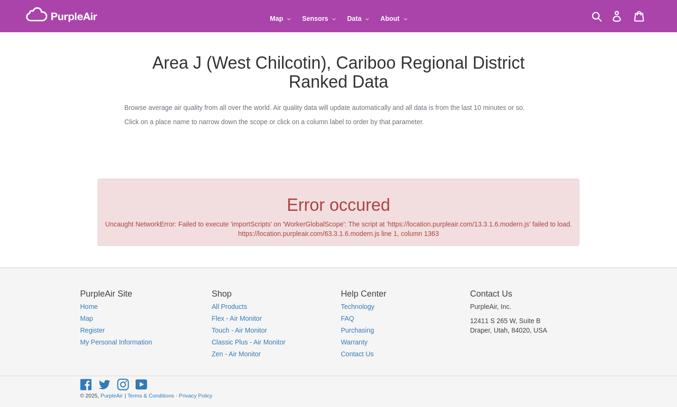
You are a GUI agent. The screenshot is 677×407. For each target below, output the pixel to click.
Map (86, 318)
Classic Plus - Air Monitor (249, 342)
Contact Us (357, 354)
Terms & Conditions (151, 395)
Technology (358, 306)
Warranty (354, 342)
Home (89, 306)
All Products (229, 306)
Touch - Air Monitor (239, 330)
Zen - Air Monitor (236, 354)
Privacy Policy (195, 395)
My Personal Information (116, 342)
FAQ (347, 318)
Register (92, 330)
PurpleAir (112, 395)
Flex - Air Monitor (237, 318)
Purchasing (357, 330)
